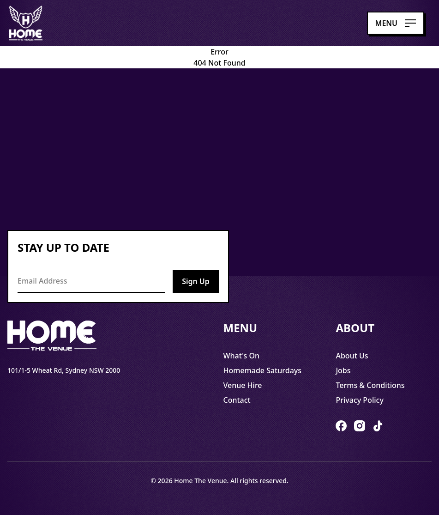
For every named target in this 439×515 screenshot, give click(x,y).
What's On (241, 356)
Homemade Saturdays (262, 370)
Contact (237, 400)
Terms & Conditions (370, 385)
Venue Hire (242, 385)
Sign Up (196, 281)
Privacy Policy (359, 400)
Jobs (343, 370)
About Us (352, 356)
